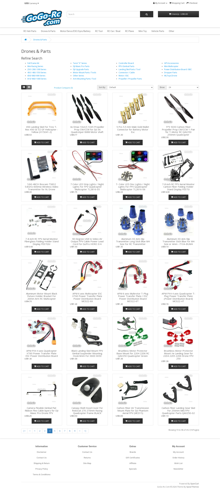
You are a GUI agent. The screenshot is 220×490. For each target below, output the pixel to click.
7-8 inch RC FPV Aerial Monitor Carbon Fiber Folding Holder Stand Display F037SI (178, 187)
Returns (87, 458)
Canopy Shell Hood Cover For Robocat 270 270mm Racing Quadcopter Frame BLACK (87, 410)
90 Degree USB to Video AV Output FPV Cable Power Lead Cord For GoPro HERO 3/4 (87, 241)
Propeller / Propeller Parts (130, 78)
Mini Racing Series (35, 66)
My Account (178, 452)
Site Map (87, 463)
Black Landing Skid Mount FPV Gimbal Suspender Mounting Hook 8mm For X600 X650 (87, 353)
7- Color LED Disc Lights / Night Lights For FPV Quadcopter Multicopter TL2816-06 (133, 187)
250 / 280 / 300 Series (36, 69)
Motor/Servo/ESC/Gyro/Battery (75, 31)
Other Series (78, 75)
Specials (133, 469)
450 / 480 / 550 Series (36, 72)
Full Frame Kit (33, 63)
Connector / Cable (127, 72)
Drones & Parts (48, 31)
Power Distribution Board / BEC (178, 69)
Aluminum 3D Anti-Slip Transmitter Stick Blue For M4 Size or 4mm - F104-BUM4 (178, 241)
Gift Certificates (133, 458)
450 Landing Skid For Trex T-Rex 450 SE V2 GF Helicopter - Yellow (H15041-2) (41, 129)
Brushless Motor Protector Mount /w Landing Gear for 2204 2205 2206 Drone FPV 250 (178, 354)
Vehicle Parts (157, 31)
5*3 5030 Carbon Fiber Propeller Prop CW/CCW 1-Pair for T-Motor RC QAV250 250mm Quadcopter (178, 130)
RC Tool (99, 31)
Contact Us (42, 458)
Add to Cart (41, 142)
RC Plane (129, 31)
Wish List (178, 463)
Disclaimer (41, 452)
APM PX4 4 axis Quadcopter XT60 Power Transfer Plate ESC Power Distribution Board (42, 353)
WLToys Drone (170, 75)
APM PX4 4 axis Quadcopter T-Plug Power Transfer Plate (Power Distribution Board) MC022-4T (178, 297)
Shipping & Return (42, 463)
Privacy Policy (41, 469)
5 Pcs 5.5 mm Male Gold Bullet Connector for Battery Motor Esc (132, 129)
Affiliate (132, 463)
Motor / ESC (124, 75)
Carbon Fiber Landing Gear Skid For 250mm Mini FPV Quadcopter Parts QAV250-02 (178, 410)
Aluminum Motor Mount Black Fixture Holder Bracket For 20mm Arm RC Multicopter (41, 296)
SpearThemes (192, 487)
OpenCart (194, 484)
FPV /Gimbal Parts (126, 66)
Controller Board (126, 63)
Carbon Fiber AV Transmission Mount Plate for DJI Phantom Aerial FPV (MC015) (133, 410)
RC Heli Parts (30, 31)
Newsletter (178, 469)
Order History (178, 458)
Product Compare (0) (63, 87)
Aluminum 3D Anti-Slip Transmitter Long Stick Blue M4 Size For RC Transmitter (133, 241)
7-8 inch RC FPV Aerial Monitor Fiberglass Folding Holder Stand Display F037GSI (41, 241)
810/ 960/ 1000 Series (36, 78)
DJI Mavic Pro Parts (81, 66)
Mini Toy (143, 31)
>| (85, 431)
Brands (133, 452)
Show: (162, 87)
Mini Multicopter (171, 66)
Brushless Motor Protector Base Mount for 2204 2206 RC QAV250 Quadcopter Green (132, 353)
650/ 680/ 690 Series (36, 75)
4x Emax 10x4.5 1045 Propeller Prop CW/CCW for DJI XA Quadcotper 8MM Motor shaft (87, 129)
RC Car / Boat (113, 31)
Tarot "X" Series (80, 63)
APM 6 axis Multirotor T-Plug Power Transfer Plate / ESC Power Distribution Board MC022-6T (132, 297)
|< (24, 431)
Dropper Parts (170, 72)
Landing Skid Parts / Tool (129, 69)
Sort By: (102, 87)
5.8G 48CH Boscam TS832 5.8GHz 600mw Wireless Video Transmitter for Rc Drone (41, 187)
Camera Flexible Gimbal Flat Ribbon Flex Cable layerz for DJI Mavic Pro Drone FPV (41, 410)
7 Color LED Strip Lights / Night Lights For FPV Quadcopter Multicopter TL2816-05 (87, 187)
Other (171, 31)
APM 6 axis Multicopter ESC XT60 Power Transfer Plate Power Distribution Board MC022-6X (87, 297)
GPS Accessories (171, 63)
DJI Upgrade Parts (81, 69)
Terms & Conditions (41, 474)
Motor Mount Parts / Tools (84, 72)
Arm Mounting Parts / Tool (84, 78)
